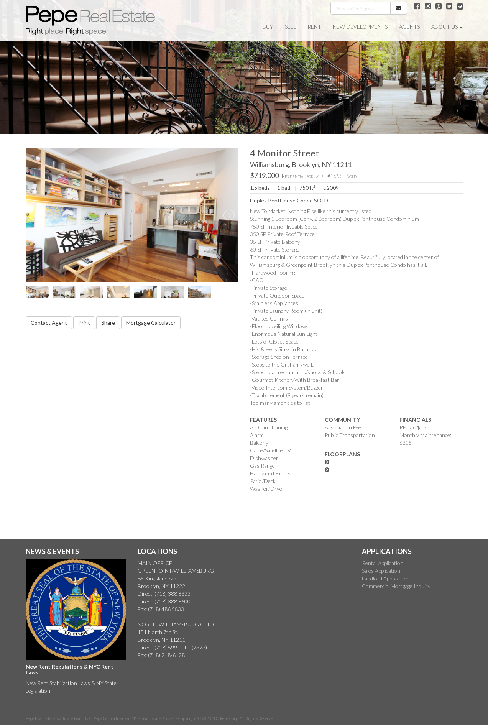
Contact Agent (49, 322)
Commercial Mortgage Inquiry (396, 586)
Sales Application (381, 570)
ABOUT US (447, 26)
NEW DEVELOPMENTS (360, 26)
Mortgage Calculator (151, 322)
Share (108, 322)
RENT (314, 26)
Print (84, 322)
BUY (268, 26)
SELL (290, 26)
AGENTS (409, 26)
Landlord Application (385, 578)
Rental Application (382, 563)
